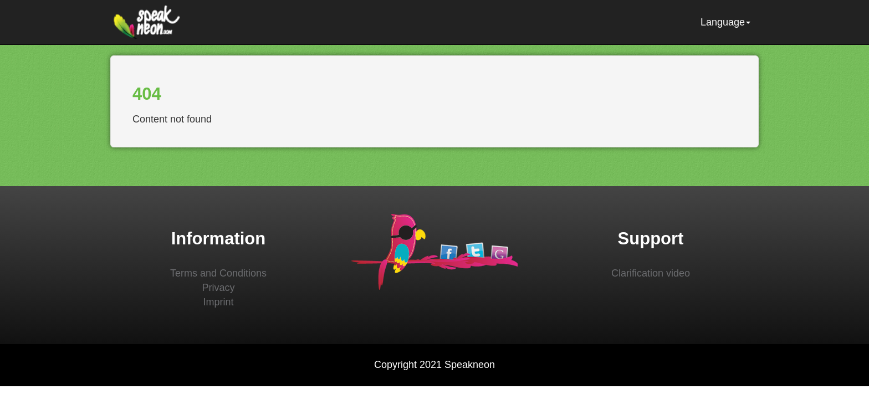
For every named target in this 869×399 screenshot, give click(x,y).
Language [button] (725, 22)
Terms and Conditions (218, 273)
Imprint (218, 302)
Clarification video (650, 273)
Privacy (218, 287)
